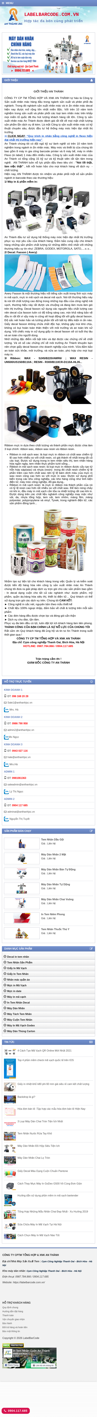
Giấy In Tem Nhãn (16, 973)
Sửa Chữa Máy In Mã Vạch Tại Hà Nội (39, 1224)
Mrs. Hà (11, 709)
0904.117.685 (15, 1410)
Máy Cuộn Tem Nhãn (18, 1019)
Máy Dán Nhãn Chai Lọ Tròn (34, 1157)
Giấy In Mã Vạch (15, 968)
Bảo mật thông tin (11, 1331)
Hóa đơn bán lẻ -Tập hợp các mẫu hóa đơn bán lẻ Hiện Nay (51, 1108)
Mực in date (12, 990)
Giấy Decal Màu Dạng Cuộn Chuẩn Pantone (43, 1171)
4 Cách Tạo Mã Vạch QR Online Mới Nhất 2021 (45, 1050)
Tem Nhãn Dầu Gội (52, 839)
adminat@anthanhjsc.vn (21, 811)
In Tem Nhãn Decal (17, 1002)
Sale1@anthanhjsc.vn (19, 702)
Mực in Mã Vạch (15, 985)
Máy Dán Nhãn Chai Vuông (57, 899)
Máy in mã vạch (15, 996)
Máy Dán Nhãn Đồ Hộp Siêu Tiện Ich (39, 1146)
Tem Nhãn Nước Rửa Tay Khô (35, 1133)
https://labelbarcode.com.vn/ (29, 1282)
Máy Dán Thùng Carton (19, 1031)
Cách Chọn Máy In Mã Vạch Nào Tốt (38, 1235)
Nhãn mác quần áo (17, 979)
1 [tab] (43, 71)
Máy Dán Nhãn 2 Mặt (53, 854)
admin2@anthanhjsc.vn (20, 730)
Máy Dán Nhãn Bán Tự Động (58, 869)
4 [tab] (53, 71)
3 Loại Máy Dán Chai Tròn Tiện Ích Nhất (40, 1121)
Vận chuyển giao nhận (13, 1319)
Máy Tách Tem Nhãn (18, 1013)
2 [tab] (47, 71)
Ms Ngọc (11, 737)
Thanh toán (8, 1315)
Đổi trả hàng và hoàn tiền (14, 1327)
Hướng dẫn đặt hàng (12, 1311)
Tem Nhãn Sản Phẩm (18, 962)
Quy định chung (10, 1307)
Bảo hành (7, 1323)
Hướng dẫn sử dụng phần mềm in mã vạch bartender (48, 1195)
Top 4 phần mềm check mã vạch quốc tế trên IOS (46, 1060)
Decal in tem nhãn (16, 956)
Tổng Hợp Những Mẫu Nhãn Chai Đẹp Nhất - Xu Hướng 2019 (53, 1211)
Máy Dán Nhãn (14, 1008)
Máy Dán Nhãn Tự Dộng (55, 884)
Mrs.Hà (11, 764)
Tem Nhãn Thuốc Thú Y (55, 929)
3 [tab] (50, 71)
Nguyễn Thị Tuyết (16, 819)
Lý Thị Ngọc (13, 791)
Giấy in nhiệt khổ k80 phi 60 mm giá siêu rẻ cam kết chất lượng (53, 1084)
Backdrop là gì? (26, 1097)
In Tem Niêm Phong (53, 914)
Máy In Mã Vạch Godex (19, 1025)
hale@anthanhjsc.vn (19, 757)
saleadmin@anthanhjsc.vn (22, 784)
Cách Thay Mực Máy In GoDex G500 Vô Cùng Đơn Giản (50, 1183)
